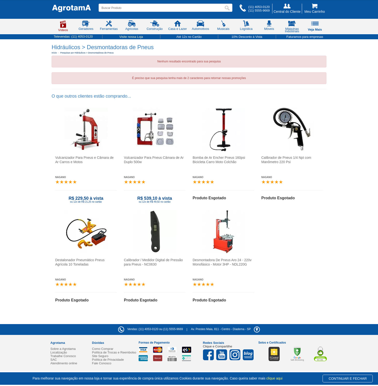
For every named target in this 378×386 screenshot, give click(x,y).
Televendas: (73, 36)
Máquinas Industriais (292, 27)
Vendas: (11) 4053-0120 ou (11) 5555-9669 (150, 329)
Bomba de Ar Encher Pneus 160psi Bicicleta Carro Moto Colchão (219, 160)
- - (225, 329)
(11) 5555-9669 (259, 10)
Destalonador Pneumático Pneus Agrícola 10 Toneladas (80, 262)
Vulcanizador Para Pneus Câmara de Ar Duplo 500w (154, 160)
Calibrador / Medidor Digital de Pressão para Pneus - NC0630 (153, 262)
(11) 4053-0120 (259, 7)
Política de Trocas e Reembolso (114, 352)
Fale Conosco (101, 363)
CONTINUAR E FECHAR (348, 378)
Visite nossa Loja (131, 37)
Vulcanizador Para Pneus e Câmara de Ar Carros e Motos (84, 160)
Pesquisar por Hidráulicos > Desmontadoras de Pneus (87, 53)
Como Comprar (103, 349)
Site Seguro (100, 356)
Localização (58, 352)
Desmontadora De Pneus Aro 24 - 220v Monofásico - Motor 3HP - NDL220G (222, 262)
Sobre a (63, 349)
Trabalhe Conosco (63, 356)
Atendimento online (63, 363)
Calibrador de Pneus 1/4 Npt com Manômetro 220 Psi (286, 160)
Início (54, 53)
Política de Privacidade (108, 359)
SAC (53, 359)
